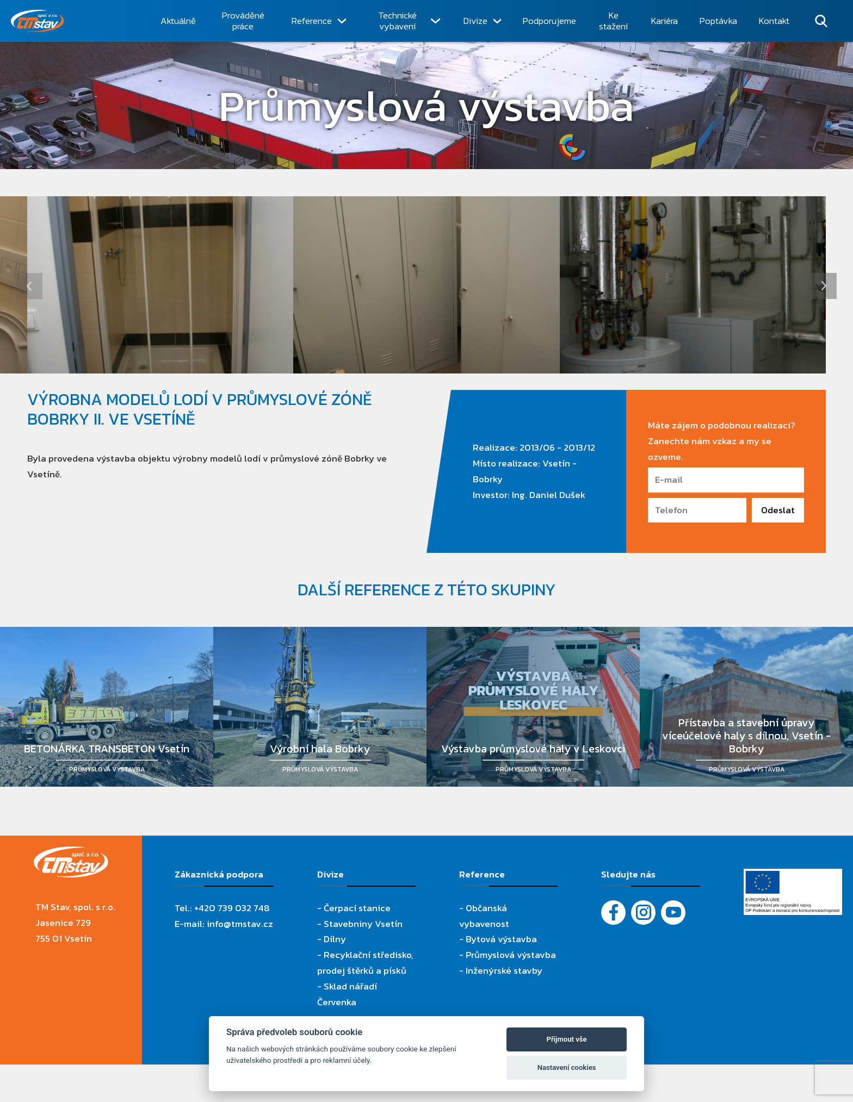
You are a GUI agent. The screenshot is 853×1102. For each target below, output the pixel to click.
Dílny (335, 939)
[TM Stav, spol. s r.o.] (80, 21)
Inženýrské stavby (504, 970)
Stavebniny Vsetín (363, 924)
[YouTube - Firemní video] (673, 912)
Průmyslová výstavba (511, 955)
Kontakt (774, 21)
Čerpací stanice (357, 908)
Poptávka (718, 21)
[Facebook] (613, 912)
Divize (475, 21)
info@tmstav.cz (240, 924)
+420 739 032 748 (232, 908)
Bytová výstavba (501, 939)
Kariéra (664, 21)
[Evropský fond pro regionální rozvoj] (793, 876)
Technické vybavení (397, 21)
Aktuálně (178, 21)
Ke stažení (613, 21)
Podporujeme (549, 21)
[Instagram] (643, 912)
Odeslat (778, 510)
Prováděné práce (243, 21)
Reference (312, 21)
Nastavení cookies (566, 1067)
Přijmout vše (567, 1039)
